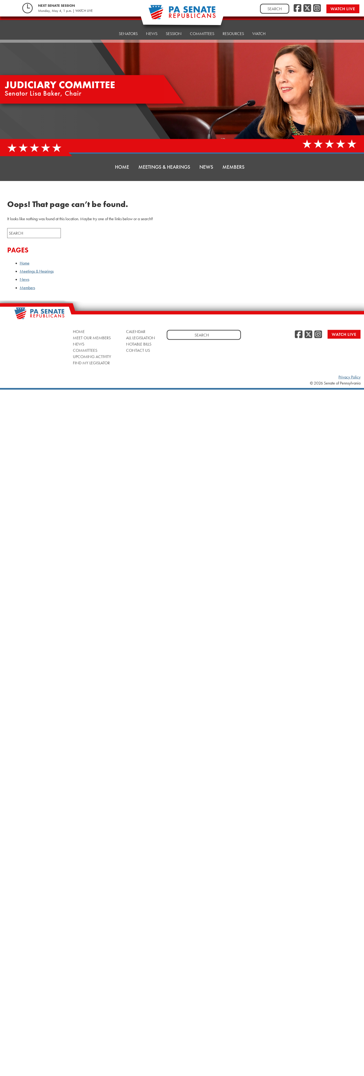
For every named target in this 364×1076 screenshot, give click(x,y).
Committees (85, 350)
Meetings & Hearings (164, 167)
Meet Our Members (92, 337)
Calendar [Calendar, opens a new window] (135, 331)
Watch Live (343, 8)
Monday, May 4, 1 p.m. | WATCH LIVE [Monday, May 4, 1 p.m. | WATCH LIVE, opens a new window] (65, 10)
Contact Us (138, 350)
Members (233, 167)
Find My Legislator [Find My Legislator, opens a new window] (91, 362)
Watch (259, 20)
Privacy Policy (349, 377)
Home (104, 27)
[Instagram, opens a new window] (317, 8)
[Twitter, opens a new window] (307, 8)
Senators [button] (128, 26)
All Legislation (140, 337)
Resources (233, 22)
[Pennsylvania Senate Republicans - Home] (182, 14)
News (206, 167)
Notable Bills (138, 344)
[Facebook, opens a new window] (297, 8)
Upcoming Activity (92, 356)
